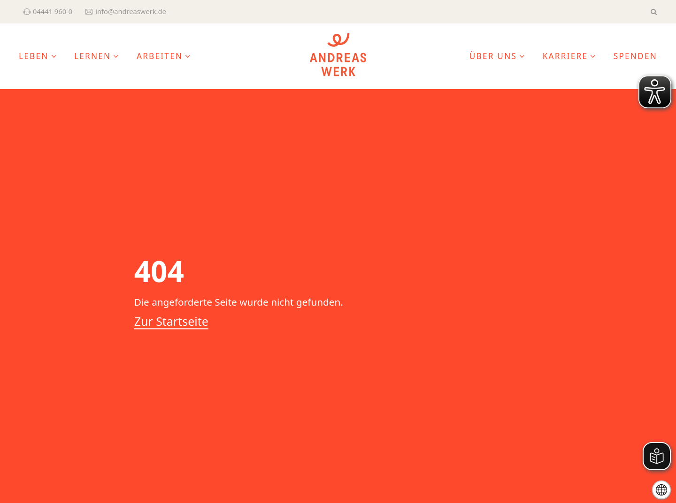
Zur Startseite (171, 321)
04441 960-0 (47, 11)
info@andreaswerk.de (125, 11)
